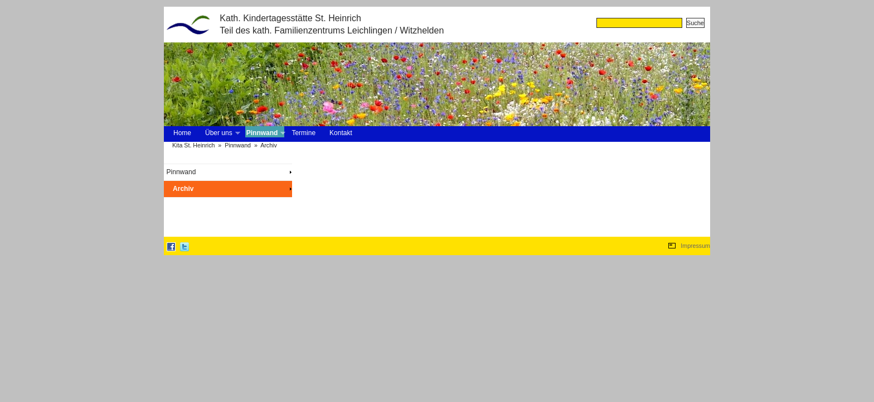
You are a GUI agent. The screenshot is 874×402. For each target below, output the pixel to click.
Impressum (695, 245)
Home (182, 133)
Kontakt (340, 133)
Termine (303, 133)
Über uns (221, 133)
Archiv (268, 145)
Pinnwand (265, 133)
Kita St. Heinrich (193, 145)
